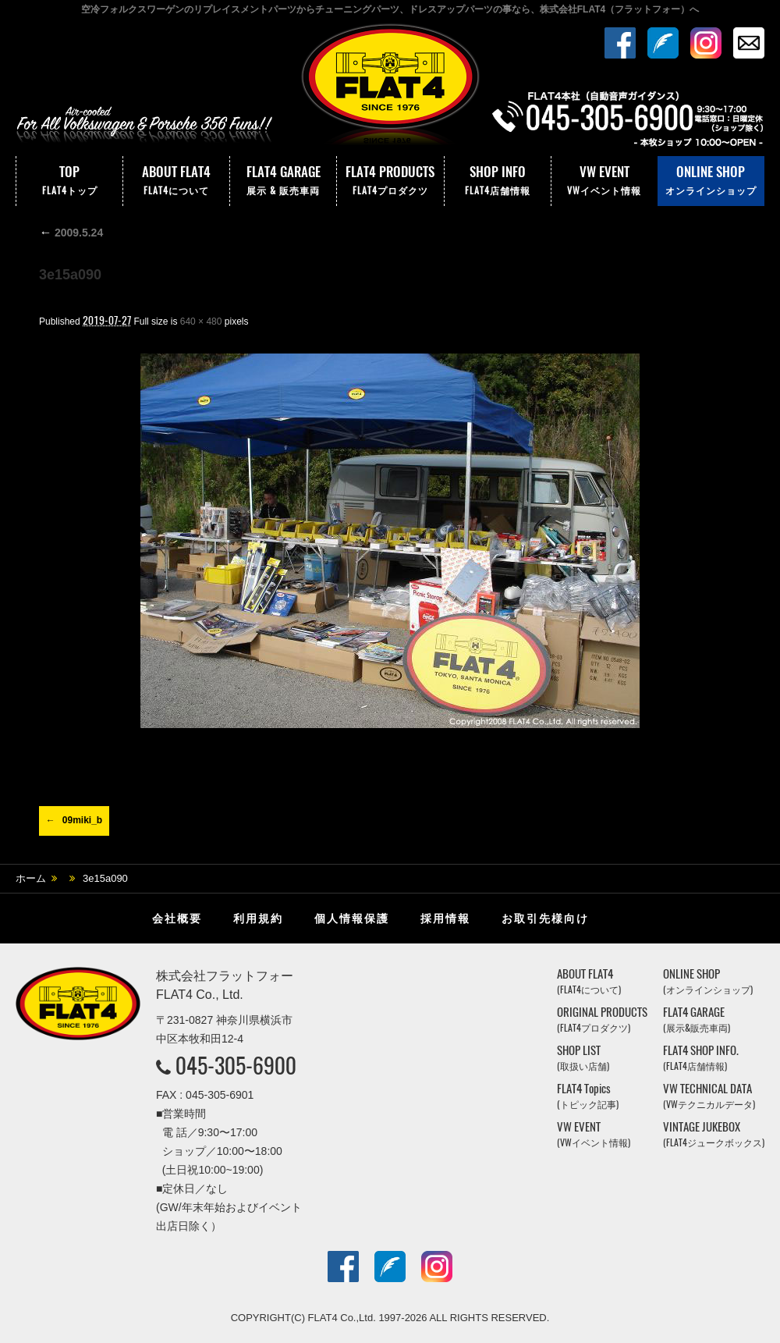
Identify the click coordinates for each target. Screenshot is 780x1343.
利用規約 (258, 918)
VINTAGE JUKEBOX (713, 1134)
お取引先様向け (545, 918)
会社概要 (177, 918)
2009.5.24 (71, 232)
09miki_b (82, 820)
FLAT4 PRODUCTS (390, 181)
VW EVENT (604, 181)
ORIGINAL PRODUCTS (602, 1019)
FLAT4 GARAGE (283, 181)
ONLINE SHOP (711, 181)
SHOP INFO (498, 181)
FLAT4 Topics (588, 1096)
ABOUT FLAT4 (176, 181)
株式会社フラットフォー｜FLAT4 (390, 88)
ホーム (31, 878)
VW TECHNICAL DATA (709, 1096)
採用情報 (445, 918)
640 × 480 (201, 321)
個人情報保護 (351, 918)
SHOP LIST (583, 1058)
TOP (69, 181)
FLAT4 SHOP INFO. (701, 1058)
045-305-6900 (236, 1065)
